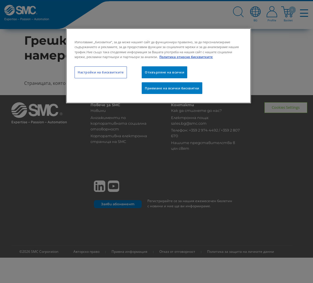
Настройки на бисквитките (101, 72)
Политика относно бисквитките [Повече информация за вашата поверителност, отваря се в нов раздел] (186, 57)
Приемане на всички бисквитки (172, 88)
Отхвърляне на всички (164, 72)
